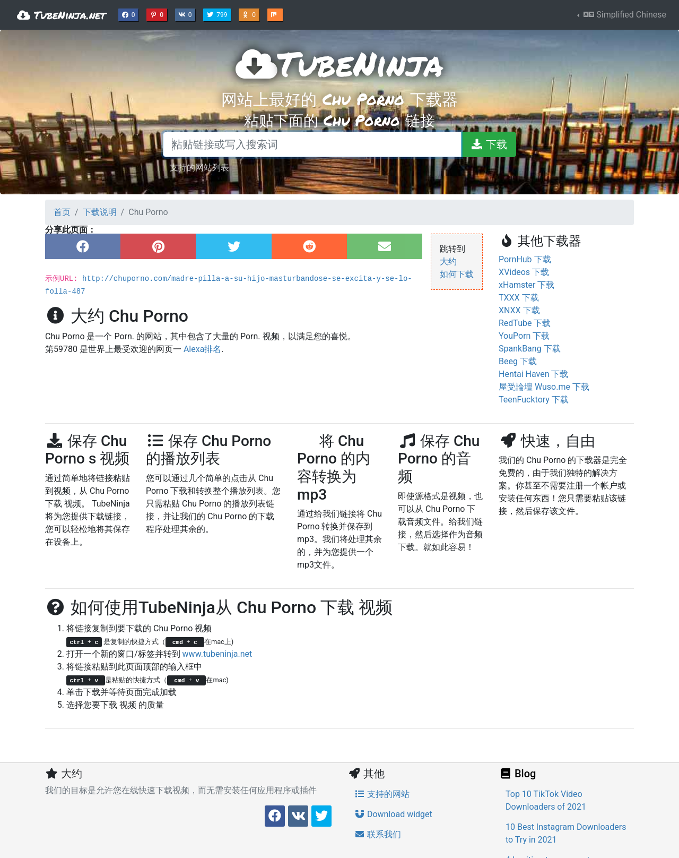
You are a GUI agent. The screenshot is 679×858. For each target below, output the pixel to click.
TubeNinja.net (61, 14)
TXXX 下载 (519, 298)
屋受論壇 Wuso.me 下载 (544, 387)
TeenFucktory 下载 (534, 399)
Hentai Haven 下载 (533, 374)
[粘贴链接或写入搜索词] (312, 144)
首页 (62, 212)
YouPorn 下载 (524, 336)
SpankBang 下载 (530, 349)
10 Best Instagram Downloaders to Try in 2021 (566, 833)
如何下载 (457, 274)
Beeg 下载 (518, 361)
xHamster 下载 (526, 285)
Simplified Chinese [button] (623, 15)
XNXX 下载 (519, 310)
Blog (517, 773)
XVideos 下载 (524, 272)
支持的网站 (382, 794)
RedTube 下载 (525, 323)
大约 (448, 261)
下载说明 (100, 212)
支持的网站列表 (199, 167)
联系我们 (377, 834)
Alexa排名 (202, 349)
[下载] (488, 144)
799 (218, 14)
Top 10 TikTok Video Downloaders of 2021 (546, 800)
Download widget (393, 814)
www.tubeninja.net (217, 654)
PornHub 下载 (525, 259)
